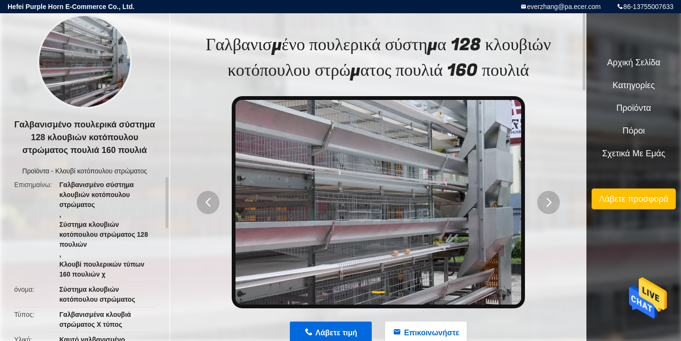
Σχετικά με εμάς (633, 153)
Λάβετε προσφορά (633, 199)
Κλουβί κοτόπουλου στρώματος (101, 171)
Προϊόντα (35, 171)
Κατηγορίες (633, 85)
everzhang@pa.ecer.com (564, 6)
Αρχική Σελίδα (633, 62)
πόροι (633, 130)
